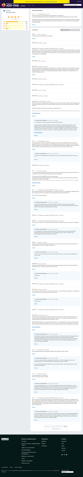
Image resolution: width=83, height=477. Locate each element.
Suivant (65, 426)
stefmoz (40, 95)
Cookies (11, 467)
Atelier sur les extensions (28, 447)
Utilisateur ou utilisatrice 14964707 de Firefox (48, 220)
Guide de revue (25, 463)
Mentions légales (18, 467)
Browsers (63, 441)
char (40, 90)
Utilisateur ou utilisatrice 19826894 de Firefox (48, 84)
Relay (62, 446)
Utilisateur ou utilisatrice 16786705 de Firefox (48, 309)
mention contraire (7, 470)
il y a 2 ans (47, 13)
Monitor (63, 448)
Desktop (44, 441)
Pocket (63, 450)
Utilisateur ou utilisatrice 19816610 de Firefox (48, 189)
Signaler (33, 24)
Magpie (40, 66)
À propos (24, 441)
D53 (40, 373)
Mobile (43, 443)
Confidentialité (5, 467)
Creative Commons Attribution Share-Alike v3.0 (42, 470)
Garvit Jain (41, 349)
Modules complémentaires (29, 439)
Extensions (22, 5)
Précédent (47, 426)
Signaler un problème (27, 461)
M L (40, 34)
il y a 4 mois (43, 34)
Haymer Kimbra (42, 101)
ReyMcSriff (41, 141)
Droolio (40, 315)
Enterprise (44, 446)
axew (40, 242)
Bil (39, 60)
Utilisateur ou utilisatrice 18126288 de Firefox (48, 283)
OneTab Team (11, 12)
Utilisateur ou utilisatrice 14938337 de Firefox (48, 215)
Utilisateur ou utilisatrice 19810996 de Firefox (48, 397)
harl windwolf (41, 13)
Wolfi (40, 78)
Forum (23, 458)
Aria (40, 263)
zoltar (40, 289)
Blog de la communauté (28, 456)
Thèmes (29, 5)
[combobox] (72, 5)
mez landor (41, 165)
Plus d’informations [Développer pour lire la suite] (36, 113)
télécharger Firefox (53, 1)
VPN (62, 443)
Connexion (79, 1)
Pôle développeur (26, 450)
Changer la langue (65, 470)
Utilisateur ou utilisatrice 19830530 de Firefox (48, 48)
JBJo (40, 170)
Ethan (40, 42)
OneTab (8, 10)
